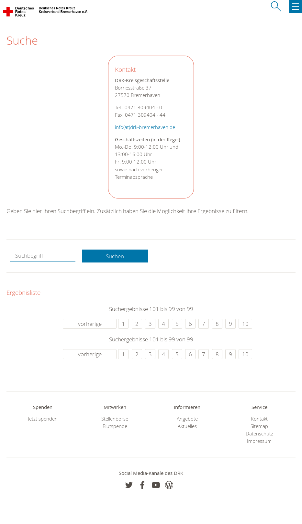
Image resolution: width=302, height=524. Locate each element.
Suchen (115, 256)
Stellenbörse (114, 419)
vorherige (90, 323)
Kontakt (259, 419)
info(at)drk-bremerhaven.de (145, 127)
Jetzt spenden (43, 419)
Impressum (259, 441)
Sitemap (259, 426)
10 (245, 323)
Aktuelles (187, 426)
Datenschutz (259, 434)
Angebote (187, 419)
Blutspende (115, 426)
